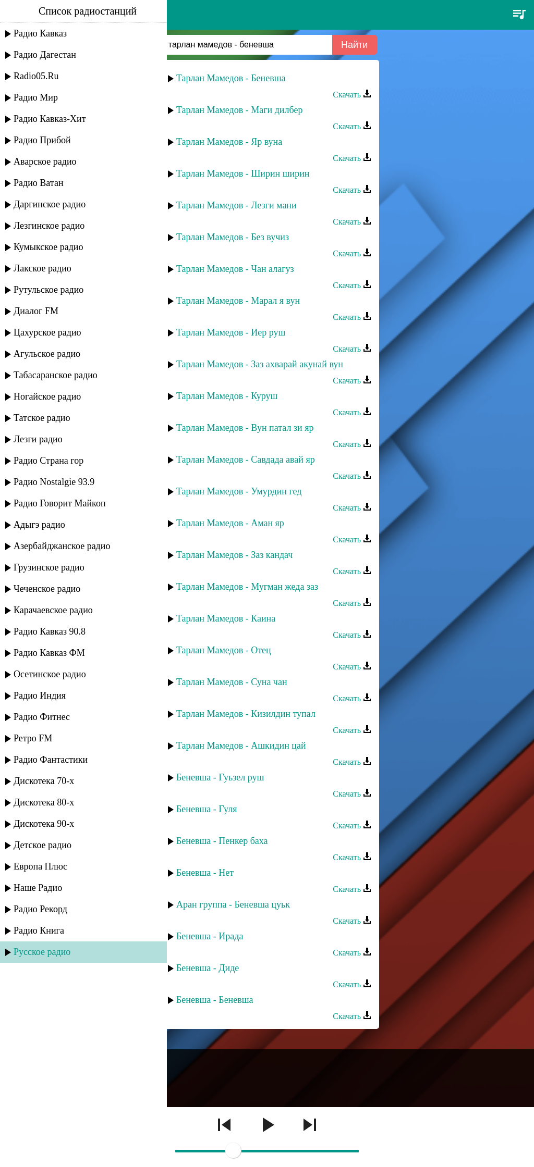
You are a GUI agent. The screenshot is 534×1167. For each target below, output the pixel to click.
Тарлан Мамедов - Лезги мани (236, 205)
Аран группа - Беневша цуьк (233, 904)
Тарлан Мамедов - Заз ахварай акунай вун (259, 364)
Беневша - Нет (205, 872)
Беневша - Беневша (214, 1000)
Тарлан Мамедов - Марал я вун (238, 300)
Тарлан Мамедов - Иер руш (230, 332)
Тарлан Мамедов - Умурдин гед (239, 491)
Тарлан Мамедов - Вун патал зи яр (245, 428)
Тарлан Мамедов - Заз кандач (234, 555)
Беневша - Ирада (209, 936)
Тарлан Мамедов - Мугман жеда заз (247, 586)
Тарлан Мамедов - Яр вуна (229, 141)
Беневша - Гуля (206, 809)
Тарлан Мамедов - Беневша (231, 78)
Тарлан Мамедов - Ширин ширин (243, 173)
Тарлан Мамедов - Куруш (226, 396)
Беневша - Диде (207, 968)
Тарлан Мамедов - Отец (223, 650)
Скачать (352, 94)
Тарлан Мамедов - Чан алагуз (235, 269)
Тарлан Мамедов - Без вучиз (232, 237)
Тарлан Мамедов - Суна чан (231, 682)
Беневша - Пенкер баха (222, 841)
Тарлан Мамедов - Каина (225, 618)
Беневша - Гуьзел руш (220, 777)
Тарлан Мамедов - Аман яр (230, 523)
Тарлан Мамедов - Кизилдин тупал (245, 714)
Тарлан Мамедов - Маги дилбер (239, 110)
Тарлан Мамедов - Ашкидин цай (241, 745)
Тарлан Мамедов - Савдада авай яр (245, 459)
